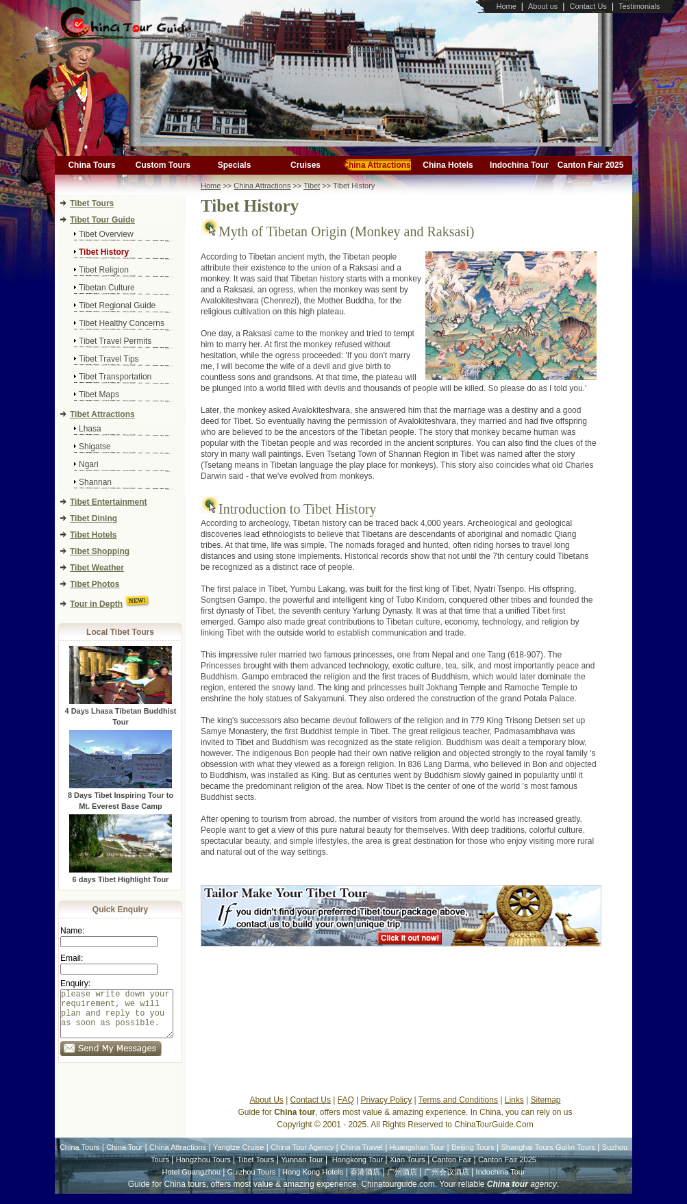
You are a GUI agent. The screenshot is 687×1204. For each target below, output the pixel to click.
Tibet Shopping (99, 551)
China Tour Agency (302, 1157)
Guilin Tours (575, 1157)
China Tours (91, 165)
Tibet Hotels (93, 535)
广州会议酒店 (446, 1182)
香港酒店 (365, 1182)
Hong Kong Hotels (312, 1182)
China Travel (361, 1157)
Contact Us (587, 6)
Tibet (311, 185)
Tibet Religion (104, 270)
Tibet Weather (97, 568)
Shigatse (95, 446)
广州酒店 (402, 1182)
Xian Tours (407, 1170)
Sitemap (546, 1110)
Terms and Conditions (458, 1110)
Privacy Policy (386, 1110)
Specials (234, 165)
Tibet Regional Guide (117, 305)
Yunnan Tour (302, 1170)
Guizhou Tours (251, 1182)
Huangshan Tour (417, 1157)
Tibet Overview (106, 234)
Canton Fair (451, 1170)
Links (514, 1110)
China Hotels (448, 165)
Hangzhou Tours (203, 1170)
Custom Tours (163, 165)
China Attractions (376, 165)
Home (506, 6)
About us (543, 6)
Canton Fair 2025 (591, 165)
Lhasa (90, 429)
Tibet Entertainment (108, 502)
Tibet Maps (99, 394)
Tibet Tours (92, 203)
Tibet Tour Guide (102, 220)
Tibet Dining (93, 518)
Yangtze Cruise (238, 1157)
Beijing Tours (473, 1157)
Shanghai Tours (527, 1157)
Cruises (305, 165)
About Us (266, 1110)
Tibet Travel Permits (115, 341)
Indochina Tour (519, 165)
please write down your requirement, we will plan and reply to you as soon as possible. (116, 1019)
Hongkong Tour (357, 1170)
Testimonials (639, 6)
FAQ (346, 1110)
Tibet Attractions (102, 414)
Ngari (89, 464)
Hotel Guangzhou (192, 1182)
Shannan (95, 482)
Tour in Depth (96, 604)
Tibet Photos (94, 584)
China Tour (124, 1157)
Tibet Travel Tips (109, 359)
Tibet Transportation (115, 376)
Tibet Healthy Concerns (121, 323)
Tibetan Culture (107, 287)
